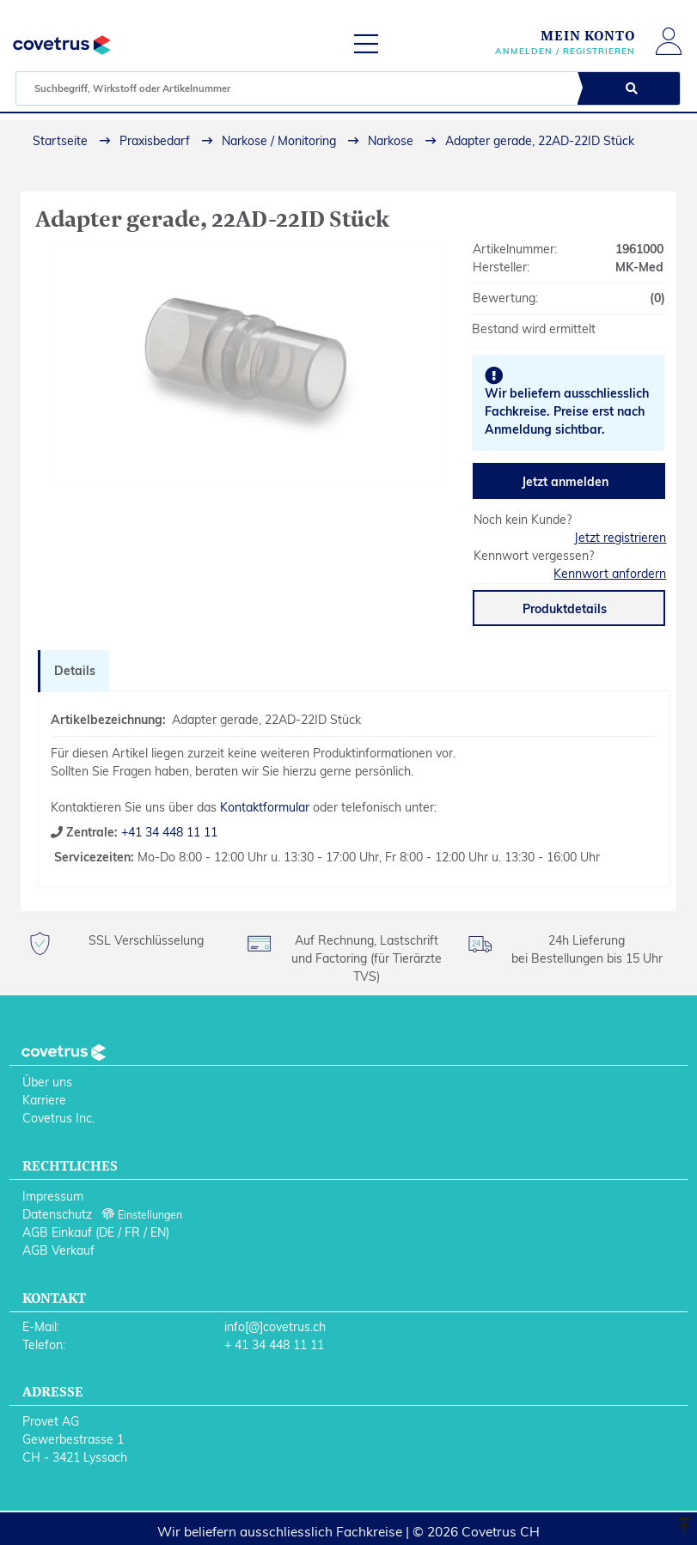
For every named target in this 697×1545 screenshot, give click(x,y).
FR (132, 1232)
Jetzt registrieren (620, 537)
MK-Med (639, 267)
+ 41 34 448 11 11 (274, 1345)
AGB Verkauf (58, 1250)
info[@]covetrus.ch (275, 1327)
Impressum (52, 1196)
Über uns (47, 1082)
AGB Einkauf (57, 1232)
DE (106, 1232)
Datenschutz (57, 1214)
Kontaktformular (264, 807)
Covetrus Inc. (58, 1118)
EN (158, 1232)
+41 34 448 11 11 (167, 832)
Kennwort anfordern (609, 573)
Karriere (44, 1100)
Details (74, 670)
